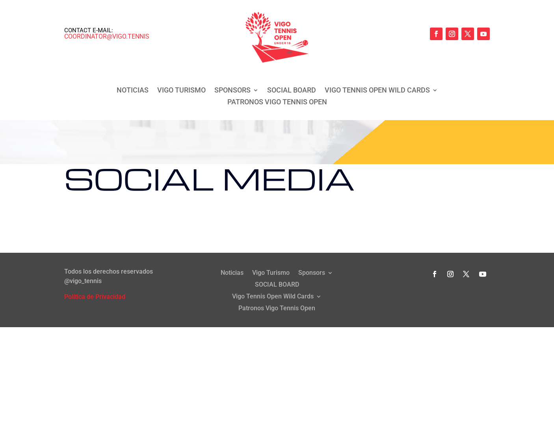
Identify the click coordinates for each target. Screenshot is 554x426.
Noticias (133, 90)
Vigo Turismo (181, 90)
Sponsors (232, 90)
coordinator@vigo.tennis (106, 36)
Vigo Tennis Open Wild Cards (377, 90)
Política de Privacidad (94, 296)
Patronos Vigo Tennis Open (277, 102)
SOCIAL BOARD (291, 90)
